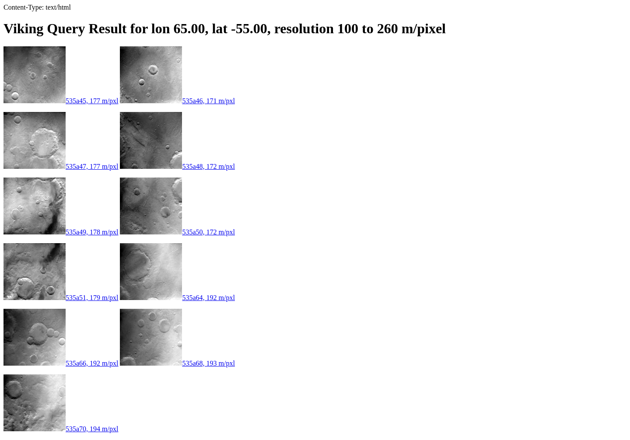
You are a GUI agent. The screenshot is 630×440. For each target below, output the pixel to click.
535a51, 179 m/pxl (61, 297)
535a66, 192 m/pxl (61, 363)
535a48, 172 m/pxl (177, 166)
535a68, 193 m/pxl (177, 363)
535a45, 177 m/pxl (61, 101)
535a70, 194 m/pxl (61, 429)
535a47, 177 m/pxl (61, 166)
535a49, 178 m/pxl (61, 232)
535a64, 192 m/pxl (177, 297)
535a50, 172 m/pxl (177, 232)
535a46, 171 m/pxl (177, 101)
